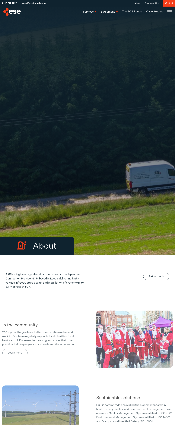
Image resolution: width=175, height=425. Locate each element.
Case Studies (154, 11)
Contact (169, 3)
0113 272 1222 (9, 3)
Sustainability (152, 3)
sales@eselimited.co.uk (33, 3)
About (137, 3)
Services (89, 11)
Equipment (109, 11)
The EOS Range (132, 11)
